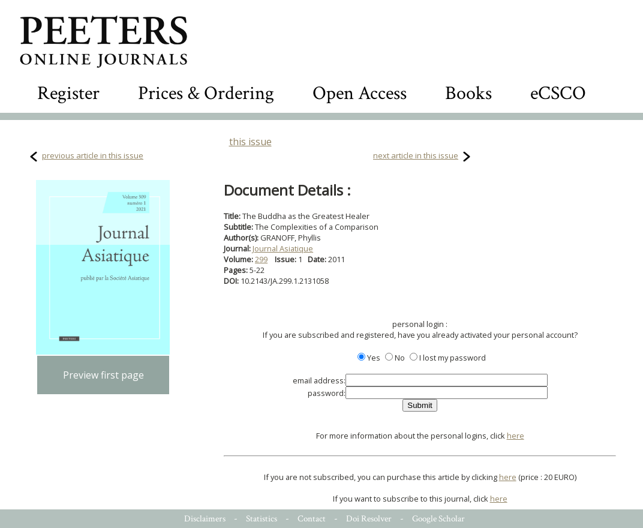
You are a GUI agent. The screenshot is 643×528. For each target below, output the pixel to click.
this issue (250, 141)
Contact (312, 518)
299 (261, 259)
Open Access (360, 93)
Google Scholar (438, 518)
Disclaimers (205, 518)
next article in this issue (415, 155)
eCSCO (558, 93)
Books (468, 93)
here (515, 435)
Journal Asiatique (283, 248)
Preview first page (103, 375)
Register (68, 93)
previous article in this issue (92, 155)
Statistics (261, 518)
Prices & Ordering (206, 93)
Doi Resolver (369, 518)
